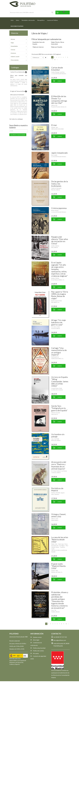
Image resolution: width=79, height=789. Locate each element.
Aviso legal (34, 640)
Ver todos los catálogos (16, 119)
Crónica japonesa (59, 208)
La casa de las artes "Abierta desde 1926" (59, 539)
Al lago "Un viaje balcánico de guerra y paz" (58, 322)
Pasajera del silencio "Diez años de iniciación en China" (59, 240)
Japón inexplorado (59, 153)
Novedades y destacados (28, 20)
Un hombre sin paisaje (57, 435)
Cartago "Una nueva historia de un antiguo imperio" (59, 351)
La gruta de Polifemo (52, 20)
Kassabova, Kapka (55, 327)
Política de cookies (37, 650)
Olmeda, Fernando (55, 412)
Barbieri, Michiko (55, 278)
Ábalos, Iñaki (54, 544)
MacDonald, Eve (55, 357)
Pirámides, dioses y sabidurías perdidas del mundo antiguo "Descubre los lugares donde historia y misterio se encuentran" (59, 600)
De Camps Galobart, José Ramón (59, 471)
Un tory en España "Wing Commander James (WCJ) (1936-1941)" (59, 381)
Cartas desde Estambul (57, 68)
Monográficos (41, 20)
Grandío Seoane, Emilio (56, 388)
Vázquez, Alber (54, 570)
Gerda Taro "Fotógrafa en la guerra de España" (59, 408)
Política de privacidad (37, 648)
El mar (54, 125)
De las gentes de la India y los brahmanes (59, 183)
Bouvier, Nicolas (55, 210)
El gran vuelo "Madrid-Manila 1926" (58, 566)
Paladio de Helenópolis (56, 188)
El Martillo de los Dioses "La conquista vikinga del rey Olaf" (59, 99)
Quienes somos (36, 637)
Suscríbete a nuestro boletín (17, 134)
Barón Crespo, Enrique (56, 300)
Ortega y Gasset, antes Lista (58, 515)
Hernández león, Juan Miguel (57, 545)
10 (54, 59)
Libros (17, 20)
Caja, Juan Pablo (55, 439)
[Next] (57, 59)
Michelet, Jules (54, 127)
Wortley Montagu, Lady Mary (58, 72)
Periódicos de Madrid (57, 489)
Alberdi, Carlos (54, 518)
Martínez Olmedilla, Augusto (57, 492)
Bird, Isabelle (54, 155)
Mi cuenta (34, 653)
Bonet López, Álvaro (62, 544)
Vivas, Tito (53, 610)
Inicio (13, 19)
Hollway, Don (54, 105)
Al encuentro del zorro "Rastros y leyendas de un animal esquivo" (58, 465)
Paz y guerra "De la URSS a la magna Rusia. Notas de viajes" (59, 295)
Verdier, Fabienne (55, 246)
